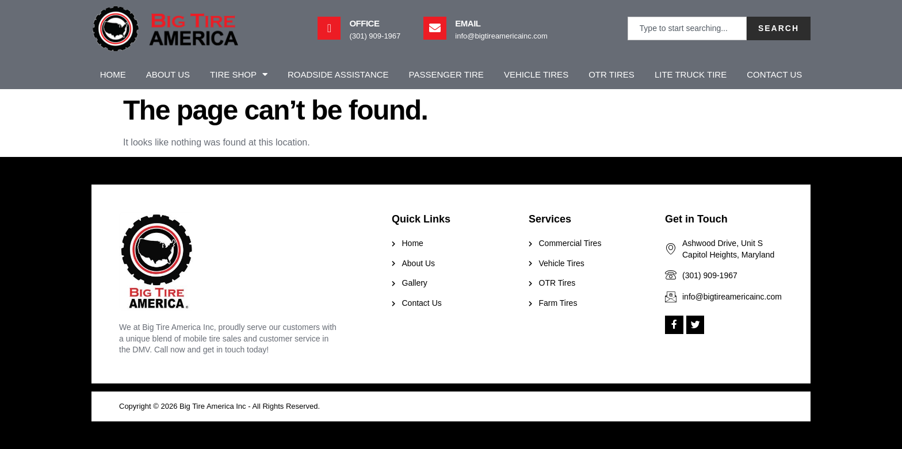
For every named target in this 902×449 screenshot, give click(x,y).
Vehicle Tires (536, 74)
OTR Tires (611, 74)
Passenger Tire (446, 74)
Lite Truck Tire (691, 74)
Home (113, 74)
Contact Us (774, 74)
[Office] (329, 28)
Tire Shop (238, 74)
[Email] (434, 28)
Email (467, 23)
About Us (168, 74)
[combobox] (687, 28)
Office (364, 23)
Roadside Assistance (338, 74)
